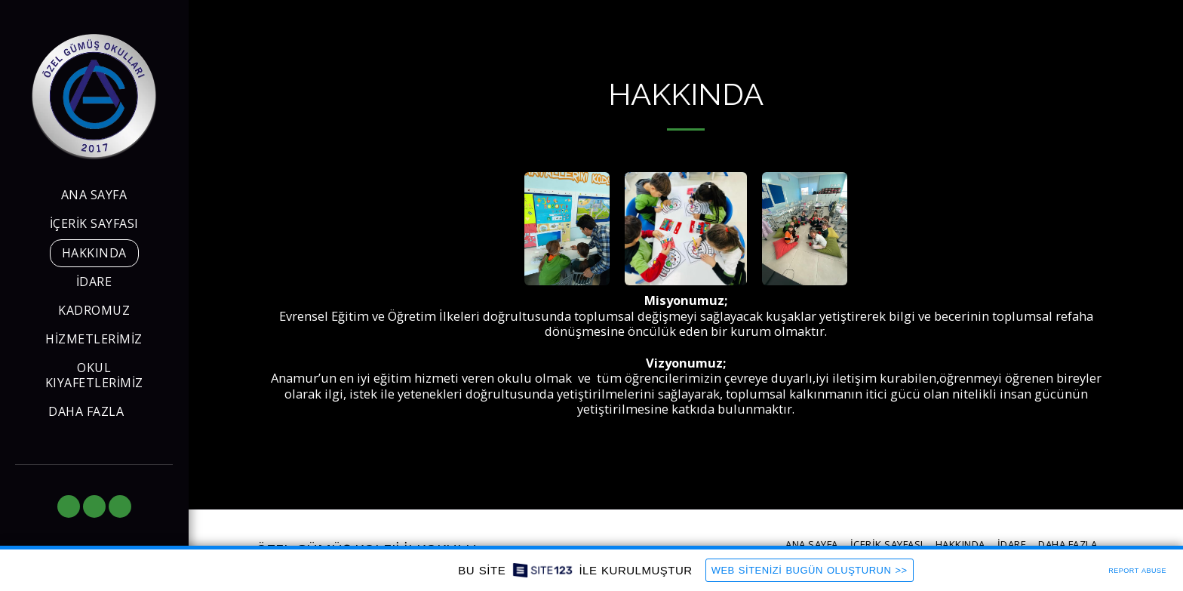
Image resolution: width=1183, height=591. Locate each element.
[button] (68, 506)
